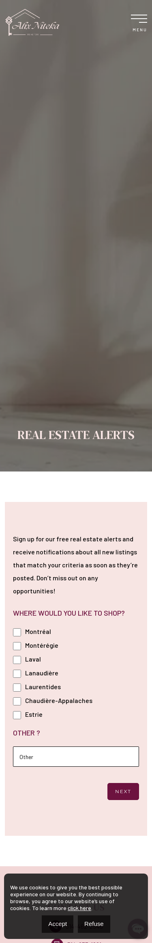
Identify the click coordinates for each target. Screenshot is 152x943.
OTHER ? (26, 732)
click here (79, 907)
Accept (57, 923)
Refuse (94, 923)
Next (123, 791)
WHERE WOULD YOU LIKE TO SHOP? (69, 612)
